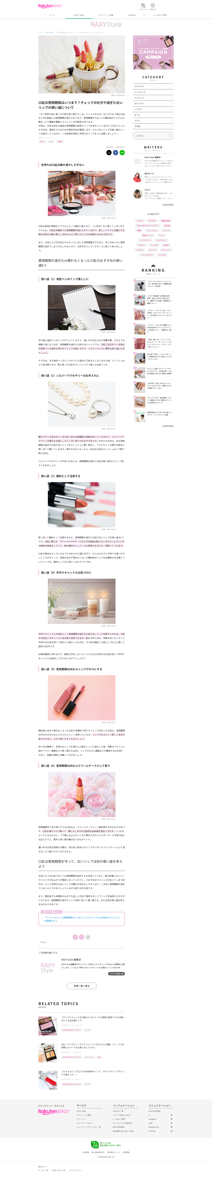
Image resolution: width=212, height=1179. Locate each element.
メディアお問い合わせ (121, 1115)
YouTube (152, 1131)
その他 (137, 126)
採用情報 (126, 1152)
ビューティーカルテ (85, 1123)
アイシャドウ (152, 230)
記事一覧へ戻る (82, 986)
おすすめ (152, 221)
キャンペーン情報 (106, 15)
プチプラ (141, 245)
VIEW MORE (168, 204)
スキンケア (139, 86)
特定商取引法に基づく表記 (123, 1131)
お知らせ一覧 (118, 1111)
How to (42, 141)
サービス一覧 (43, 1170)
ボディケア (139, 103)
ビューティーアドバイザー (87, 1127)
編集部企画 (166, 221)
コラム (137, 120)
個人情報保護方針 (98, 1152)
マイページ (81, 1119)
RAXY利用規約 (119, 1127)
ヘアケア (138, 109)
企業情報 (85, 1152)
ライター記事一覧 (116, 973)
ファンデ (152, 250)
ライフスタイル (147, 255)
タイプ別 (162, 255)
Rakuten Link (154, 1127)
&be (99, 1057)
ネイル (137, 114)
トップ (52, 15)
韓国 (139, 230)
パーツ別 (154, 245)
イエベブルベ (161, 240)
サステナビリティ (75, 1170)
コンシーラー (89, 1057)
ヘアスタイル (145, 240)
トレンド (166, 230)
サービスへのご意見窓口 (122, 1123)
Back (43, 942)
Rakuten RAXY (50, 6)
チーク (87, 1030)
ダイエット (166, 250)
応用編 (60, 141)
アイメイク (139, 97)
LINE (151, 1123)
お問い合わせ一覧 (58, 1170)
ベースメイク (50, 138)
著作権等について (113, 1152)
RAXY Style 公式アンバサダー (72, 1030)
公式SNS (132, 15)
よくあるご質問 (160, 15)
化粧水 (166, 245)
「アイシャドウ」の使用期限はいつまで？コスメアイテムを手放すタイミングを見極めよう (82, 919)
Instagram (152, 1119)
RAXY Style (79, 15)
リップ (51, 141)
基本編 (167, 225)
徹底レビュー (148, 235)
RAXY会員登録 (154, 1111)
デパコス (140, 250)
